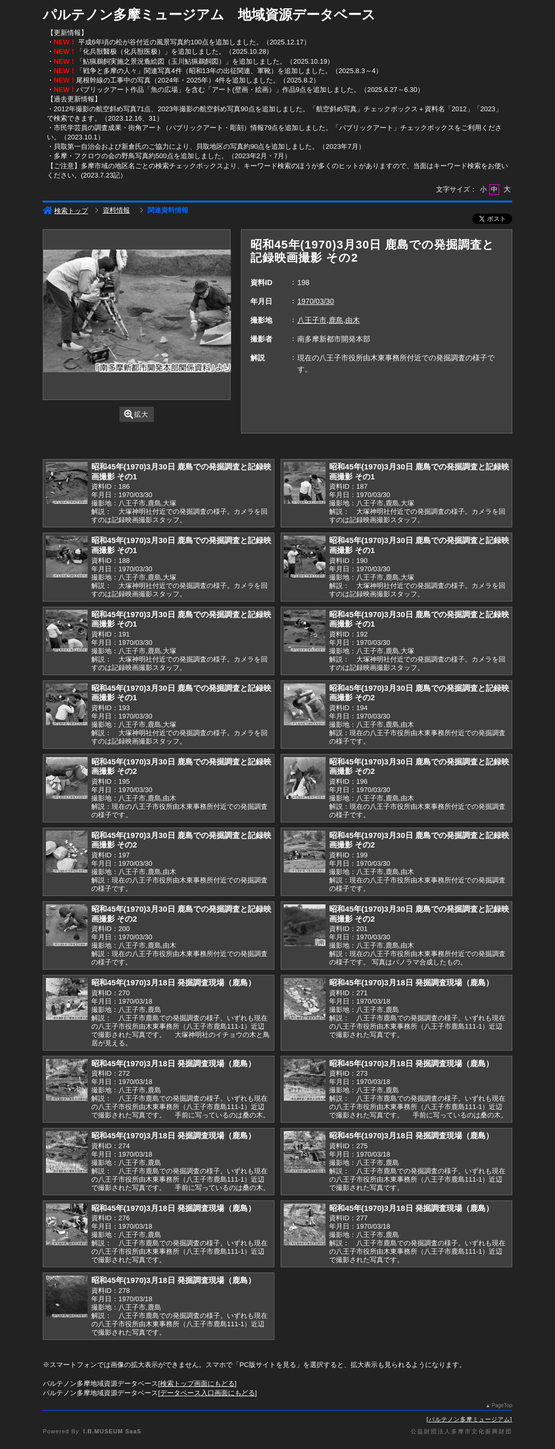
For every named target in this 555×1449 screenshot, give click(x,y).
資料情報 (116, 210)
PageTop (502, 1405)
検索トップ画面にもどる (197, 1383)
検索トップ (65, 211)
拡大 (136, 414)
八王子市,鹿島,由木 (328, 320)
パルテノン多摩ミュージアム (469, 1419)
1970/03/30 (315, 301)
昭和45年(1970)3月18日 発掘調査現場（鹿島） (173, 982)
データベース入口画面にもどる (207, 1393)
